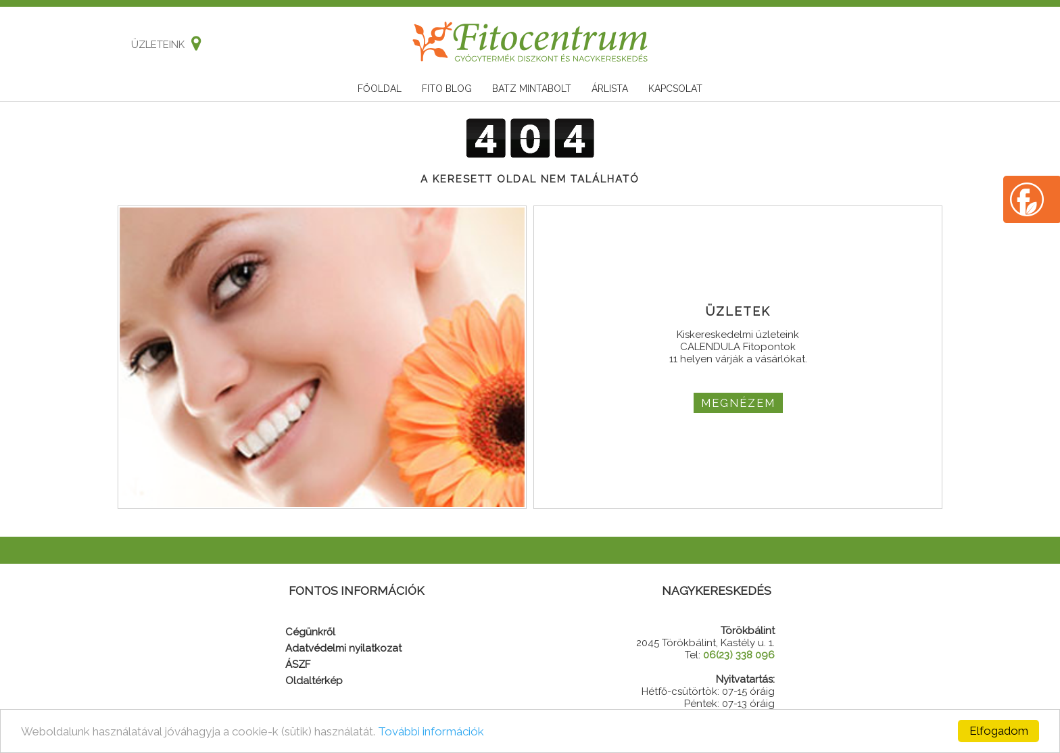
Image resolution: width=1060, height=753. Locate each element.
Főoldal (380, 88)
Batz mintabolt (531, 88)
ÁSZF (297, 664)
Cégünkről (310, 632)
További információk (431, 731)
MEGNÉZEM (738, 403)
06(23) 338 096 (739, 655)
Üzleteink (162, 45)
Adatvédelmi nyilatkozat (343, 648)
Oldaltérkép (314, 681)
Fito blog (447, 88)
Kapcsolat (675, 88)
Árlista (610, 88)
